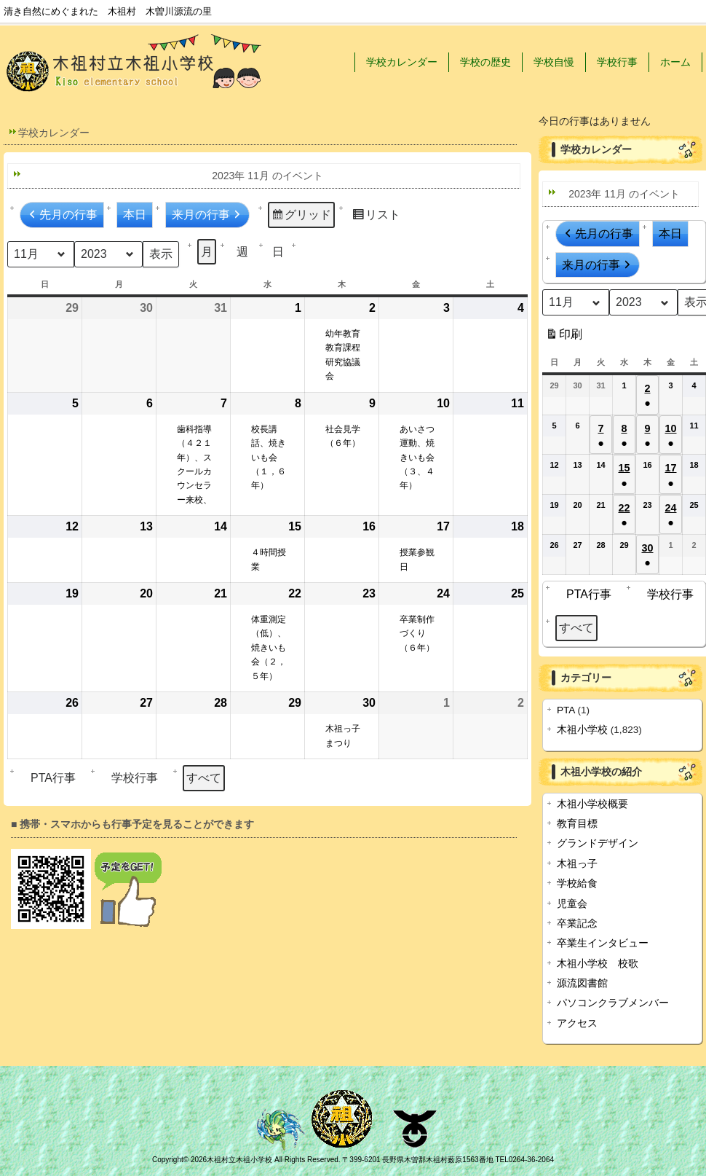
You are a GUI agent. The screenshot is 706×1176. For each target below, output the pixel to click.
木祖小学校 (582, 729)
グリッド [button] (301, 216)
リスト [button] (376, 216)
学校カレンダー (401, 62)
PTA (566, 710)
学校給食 (577, 883)
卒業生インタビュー (603, 943)
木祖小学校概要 (592, 804)
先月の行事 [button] (62, 214)
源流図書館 (582, 983)
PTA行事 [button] (49, 778)
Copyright (167, 1160)
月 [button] (207, 252)
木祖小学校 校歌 (597, 963)
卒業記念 (577, 923)
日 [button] (278, 252)
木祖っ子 (577, 863)
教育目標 (577, 823)
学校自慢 (554, 62)
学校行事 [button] (131, 778)
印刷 (563, 337)
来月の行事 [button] (207, 214)
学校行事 (617, 62)
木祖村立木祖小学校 (239, 1160)
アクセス (577, 1023)
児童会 (572, 903)
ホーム (675, 62)
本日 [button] (134, 214)
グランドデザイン (597, 843)
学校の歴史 (485, 62)
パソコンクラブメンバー (613, 1002)
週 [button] (242, 252)
